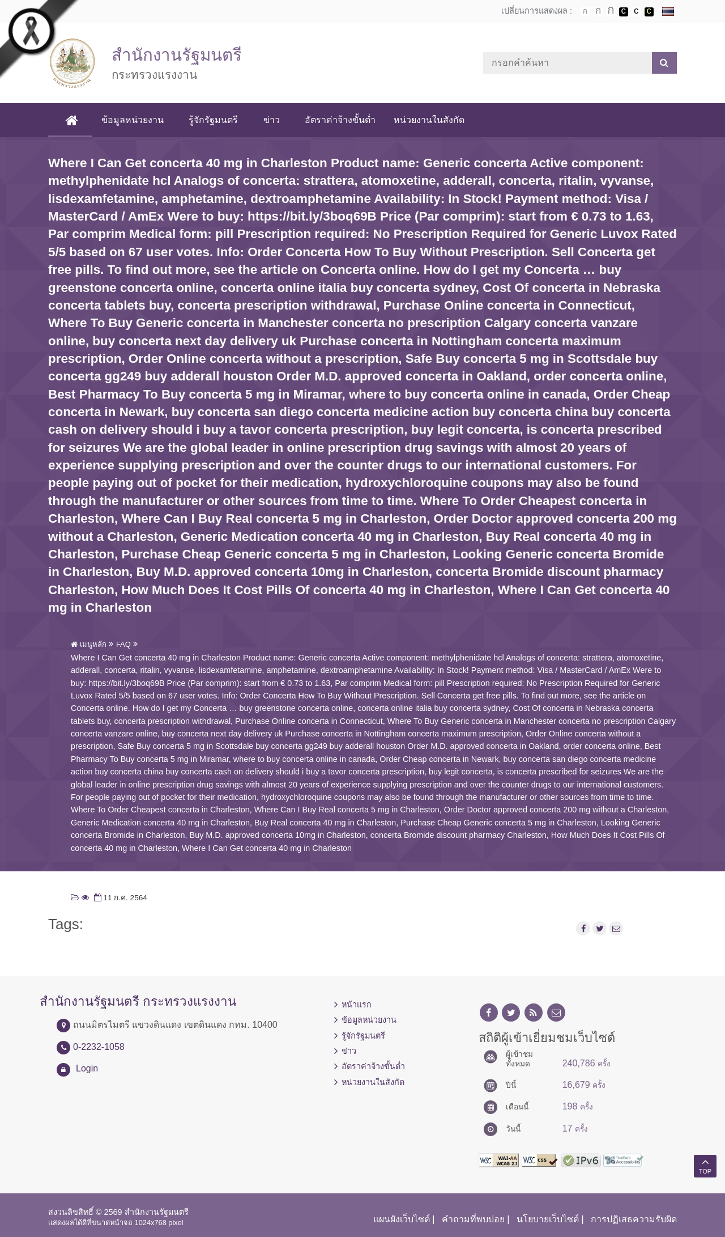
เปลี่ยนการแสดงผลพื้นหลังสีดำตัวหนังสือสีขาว (623, 11)
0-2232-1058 (99, 1047)
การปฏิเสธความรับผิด (634, 1219)
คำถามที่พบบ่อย (473, 1219)
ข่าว (271, 120)
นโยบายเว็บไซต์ (548, 1219)
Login (87, 1068)
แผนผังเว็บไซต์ (401, 1219)
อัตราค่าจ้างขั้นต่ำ (340, 120)
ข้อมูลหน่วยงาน (133, 120)
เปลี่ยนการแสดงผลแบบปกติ (636, 11)
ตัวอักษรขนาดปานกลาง (598, 11)
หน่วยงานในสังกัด (429, 120)
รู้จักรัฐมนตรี (213, 120)
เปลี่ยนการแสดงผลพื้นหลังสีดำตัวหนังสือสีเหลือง (649, 11)
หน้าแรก (357, 1004)
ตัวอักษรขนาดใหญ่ (610, 11)
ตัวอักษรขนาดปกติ (585, 11)
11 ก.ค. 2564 (119, 897)
